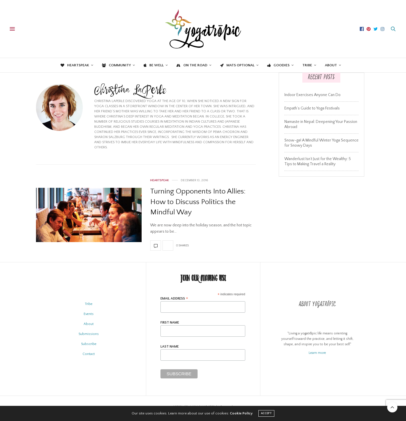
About (331, 65)
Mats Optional (237, 65)
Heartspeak (75, 65)
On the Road (191, 65)
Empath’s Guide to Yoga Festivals (312, 108)
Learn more (317, 353)
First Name (169, 322)
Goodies (278, 65)
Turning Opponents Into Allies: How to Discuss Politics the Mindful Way (198, 201)
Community (116, 65)
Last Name (169, 346)
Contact (89, 354)
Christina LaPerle (130, 92)
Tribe (307, 65)
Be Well (154, 65)
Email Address (174, 298)
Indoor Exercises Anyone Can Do (312, 95)
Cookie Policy (241, 413)
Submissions (89, 334)
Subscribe (89, 344)
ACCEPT (266, 413)
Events (89, 314)
